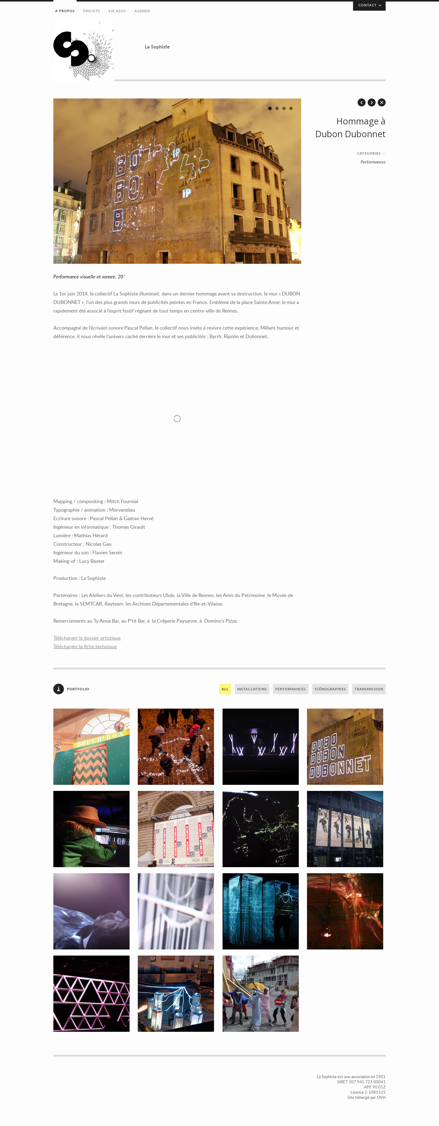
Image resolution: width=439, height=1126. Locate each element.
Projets (91, 11)
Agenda (142, 11)
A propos (65, 11)
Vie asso (117, 11)
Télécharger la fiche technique (85, 646)
